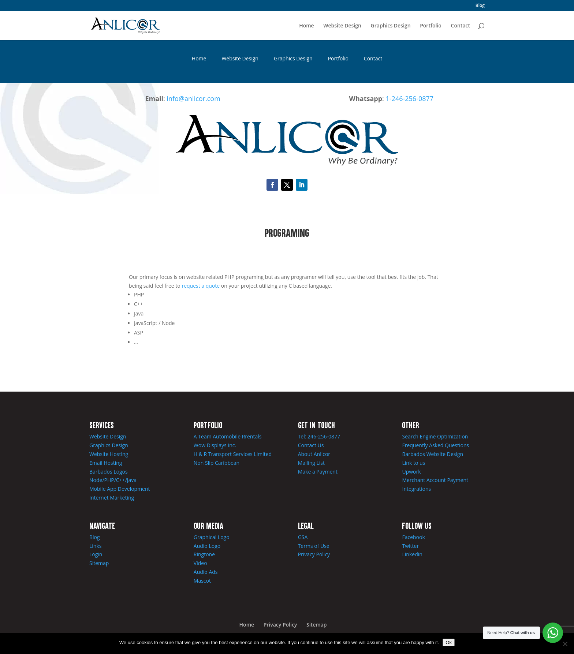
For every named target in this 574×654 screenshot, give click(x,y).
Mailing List (311, 462)
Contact (460, 26)
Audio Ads (206, 571)
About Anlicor (314, 454)
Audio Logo (207, 545)
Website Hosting (108, 454)
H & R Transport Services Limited (233, 454)
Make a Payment (318, 471)
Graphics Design (391, 26)
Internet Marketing (111, 497)
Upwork (411, 471)
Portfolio (430, 26)
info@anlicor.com (193, 98)
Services (101, 425)
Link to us (413, 462)
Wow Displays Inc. (215, 445)
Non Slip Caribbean (216, 462)
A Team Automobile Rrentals (228, 436)
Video (200, 563)
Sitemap (99, 563)
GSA (303, 537)
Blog (480, 5)
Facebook (413, 537)
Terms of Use (313, 545)
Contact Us (311, 445)
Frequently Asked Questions (435, 445)
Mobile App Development (119, 488)
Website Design (342, 26)
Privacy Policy (314, 554)
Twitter (410, 545)
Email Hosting (105, 462)
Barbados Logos (108, 471)
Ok (449, 642)
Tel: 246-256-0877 (319, 436)
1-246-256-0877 (410, 98)
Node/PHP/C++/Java (113, 480)
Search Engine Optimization (435, 436)
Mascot (202, 580)
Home (306, 26)
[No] (565, 643)
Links (95, 545)
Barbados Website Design (432, 454)
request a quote (201, 285)
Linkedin (412, 554)
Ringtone (204, 554)
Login (95, 554)
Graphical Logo (212, 537)
